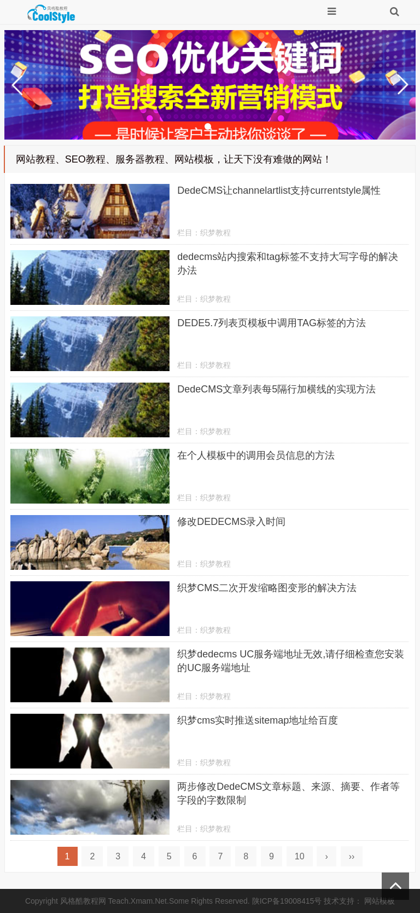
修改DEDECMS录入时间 (231, 521)
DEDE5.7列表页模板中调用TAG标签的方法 (271, 322)
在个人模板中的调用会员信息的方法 (256, 455)
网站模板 (379, 901)
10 (300, 856)
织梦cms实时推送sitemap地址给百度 (257, 720)
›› (352, 856)
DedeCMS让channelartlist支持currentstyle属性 (279, 190)
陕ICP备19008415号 (287, 901)
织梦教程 (215, 232)
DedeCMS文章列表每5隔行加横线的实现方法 (276, 389)
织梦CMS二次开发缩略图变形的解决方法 (267, 587)
